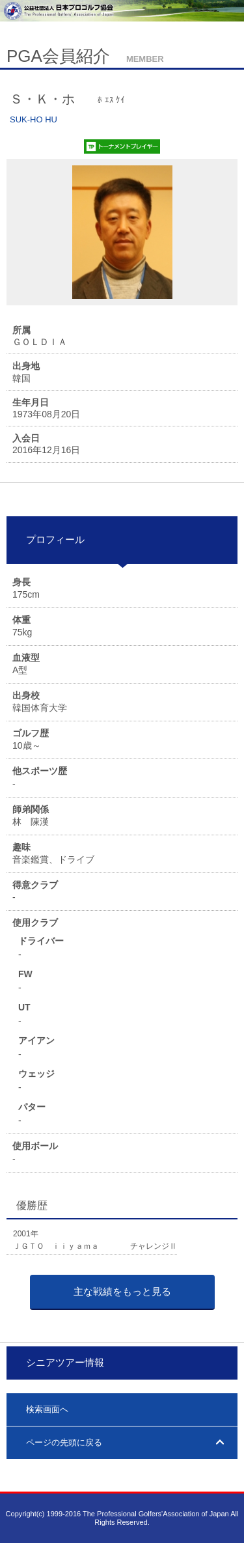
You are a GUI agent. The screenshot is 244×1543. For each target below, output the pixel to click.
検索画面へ (47, 1409)
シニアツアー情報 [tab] (60, 1362)
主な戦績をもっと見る (122, 1291)
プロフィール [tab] (50, 539)
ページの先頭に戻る (64, 1442)
